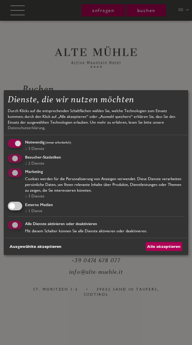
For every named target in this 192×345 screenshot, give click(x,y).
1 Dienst (33, 210)
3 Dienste (34, 148)
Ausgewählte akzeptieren (35, 246)
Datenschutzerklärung (26, 127)
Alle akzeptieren (163, 246)
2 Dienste (34, 163)
